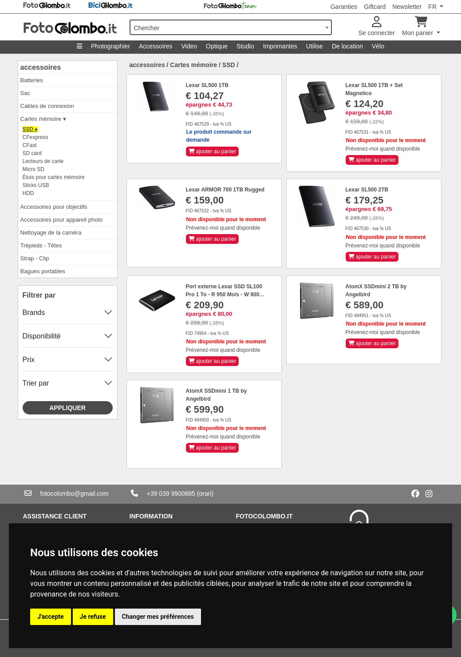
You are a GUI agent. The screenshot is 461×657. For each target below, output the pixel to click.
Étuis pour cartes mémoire (54, 177)
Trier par (36, 383)
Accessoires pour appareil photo (61, 219)
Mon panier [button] (418, 26)
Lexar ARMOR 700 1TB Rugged (225, 190)
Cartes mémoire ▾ (43, 118)
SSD (228, 64)
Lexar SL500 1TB (207, 85)
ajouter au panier (212, 151)
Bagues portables (42, 271)
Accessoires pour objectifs (53, 206)
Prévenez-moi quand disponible (383, 149)
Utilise (314, 46)
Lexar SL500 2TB (367, 190)
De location (347, 46)
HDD (28, 193)
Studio (245, 46)
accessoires (40, 67)
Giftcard (375, 6)
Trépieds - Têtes (41, 245)
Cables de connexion (47, 106)
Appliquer (67, 407)
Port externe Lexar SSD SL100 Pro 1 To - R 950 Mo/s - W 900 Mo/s (224, 294)
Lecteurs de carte (43, 161)
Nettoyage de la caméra (51, 232)
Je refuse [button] (93, 616)
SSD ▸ (30, 129)
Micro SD (33, 169)
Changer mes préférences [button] (158, 616)
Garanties (343, 6)
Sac (25, 93)
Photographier (110, 46)
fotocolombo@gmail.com (74, 493)
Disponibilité (42, 336)
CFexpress (35, 137)
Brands (34, 312)
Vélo (378, 46)
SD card (32, 153)
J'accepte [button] (50, 616)
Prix (29, 359)
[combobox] (231, 27)
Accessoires (155, 46)
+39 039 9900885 (171, 493)
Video (189, 46)
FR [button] (433, 6)
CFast (30, 145)
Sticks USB (36, 185)
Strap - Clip (34, 258)
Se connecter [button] (377, 26)
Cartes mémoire (193, 64)
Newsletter (407, 6)
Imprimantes (280, 46)
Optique (217, 46)
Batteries (31, 80)
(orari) (205, 493)
